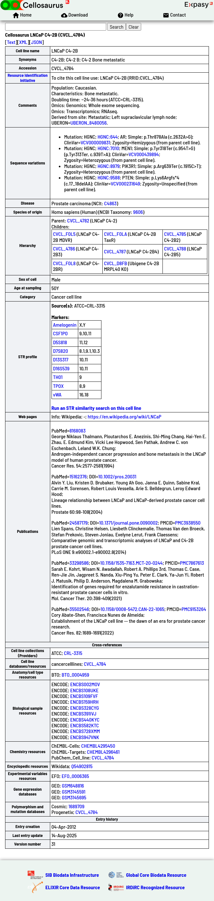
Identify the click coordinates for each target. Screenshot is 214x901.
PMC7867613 (192, 563)
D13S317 (60, 359)
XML (23, 42)
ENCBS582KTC (84, 725)
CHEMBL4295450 (98, 746)
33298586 (79, 563)
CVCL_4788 (175, 248)
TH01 (58, 377)
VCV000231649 (125, 183)
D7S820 (60, 351)
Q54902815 (82, 766)
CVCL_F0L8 (64, 263)
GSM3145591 (73, 791)
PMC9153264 (194, 609)
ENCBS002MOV (85, 684)
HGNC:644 (108, 137)
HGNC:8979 (109, 166)
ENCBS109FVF (84, 696)
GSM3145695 (74, 797)
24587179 (79, 523)
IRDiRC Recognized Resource (155, 887)
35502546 (79, 609)
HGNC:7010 (108, 148)
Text (11, 42)
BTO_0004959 (75, 675)
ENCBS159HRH (84, 702)
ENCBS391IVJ (83, 713)
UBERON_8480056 (88, 123)
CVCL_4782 (78, 220)
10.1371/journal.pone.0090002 (128, 523)
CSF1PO (60, 333)
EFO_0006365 (75, 776)
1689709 (76, 806)
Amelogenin (65, 325)
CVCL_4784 (95, 664)
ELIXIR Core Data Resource (72, 887)
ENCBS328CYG (84, 708)
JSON (36, 42)
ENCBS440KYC (85, 719)
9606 (138, 212)
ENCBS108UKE (84, 690)
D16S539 (61, 368)
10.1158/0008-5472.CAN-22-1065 (132, 609)
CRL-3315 (73, 653)
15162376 (78, 476)
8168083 (78, 430)
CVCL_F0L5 (64, 234)
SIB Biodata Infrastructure (72, 875)
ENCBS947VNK (84, 737)
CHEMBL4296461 (103, 752)
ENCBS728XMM (85, 731)
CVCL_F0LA (115, 234)
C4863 (110, 203)
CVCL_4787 (115, 251)
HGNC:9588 (109, 177)
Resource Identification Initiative (28, 78)
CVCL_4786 (64, 248)
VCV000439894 (143, 154)
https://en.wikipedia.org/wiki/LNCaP (125, 416)
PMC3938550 (187, 523)
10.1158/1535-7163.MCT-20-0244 (131, 563)
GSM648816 (73, 785)
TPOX (58, 386)
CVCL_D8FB (115, 263)
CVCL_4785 (175, 234)
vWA (57, 394)
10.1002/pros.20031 (117, 476)
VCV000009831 (95, 142)
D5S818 (60, 342)
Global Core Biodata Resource (156, 875)
